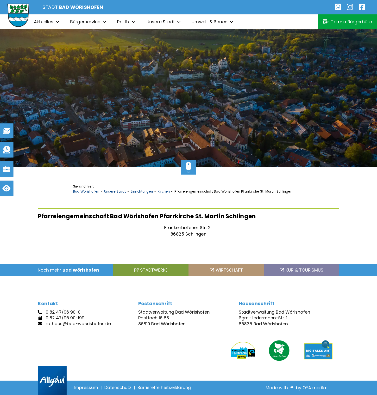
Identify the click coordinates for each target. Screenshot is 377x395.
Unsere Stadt (115, 191)
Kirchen (164, 191)
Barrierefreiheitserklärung (164, 387)
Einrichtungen (142, 191)
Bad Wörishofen (86, 191)
